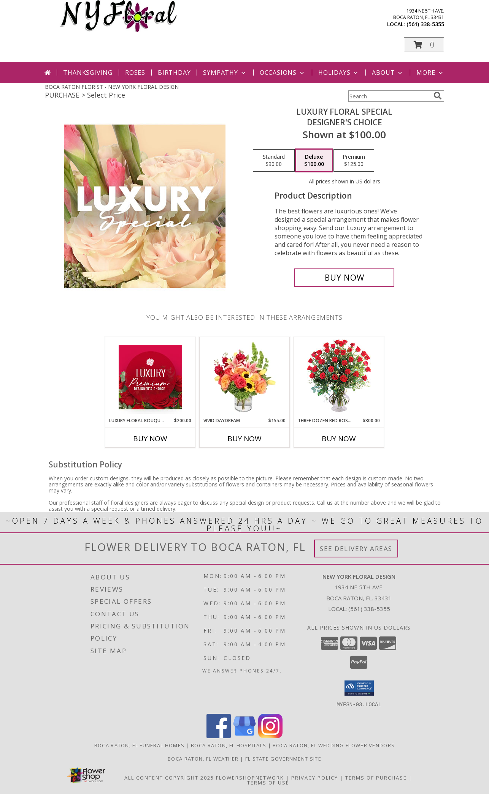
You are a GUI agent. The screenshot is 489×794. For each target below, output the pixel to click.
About (388, 72)
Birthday (174, 72)
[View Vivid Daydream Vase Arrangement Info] (244, 377)
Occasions (283, 72)
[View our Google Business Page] (244, 735)
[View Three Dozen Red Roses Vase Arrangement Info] (339, 377)
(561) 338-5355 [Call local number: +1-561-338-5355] (425, 24)
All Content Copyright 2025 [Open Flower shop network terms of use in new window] (169, 777)
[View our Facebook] (218, 735)
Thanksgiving (88, 72)
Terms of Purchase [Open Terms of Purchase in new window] (376, 777)
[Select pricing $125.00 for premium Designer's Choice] (354, 161)
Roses (135, 72)
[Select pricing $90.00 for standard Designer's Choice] (273, 161)
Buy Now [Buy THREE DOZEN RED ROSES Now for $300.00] (339, 439)
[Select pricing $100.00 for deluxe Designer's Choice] (314, 161)
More (430, 72)
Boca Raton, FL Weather (203, 758)
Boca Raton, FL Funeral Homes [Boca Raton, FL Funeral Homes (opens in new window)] (139, 745)
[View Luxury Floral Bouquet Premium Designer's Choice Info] (150, 377)
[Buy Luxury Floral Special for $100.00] (344, 277)
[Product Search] (389, 96)
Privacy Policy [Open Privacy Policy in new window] (314, 777)
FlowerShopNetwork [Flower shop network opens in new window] (250, 777)
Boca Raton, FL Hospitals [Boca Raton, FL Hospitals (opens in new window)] (228, 745)
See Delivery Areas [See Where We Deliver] (356, 548)
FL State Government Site (283, 758)
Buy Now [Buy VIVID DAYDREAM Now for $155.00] (244, 439)
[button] (424, 44)
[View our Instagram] (270, 735)
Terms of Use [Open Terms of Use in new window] (268, 782)
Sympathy (225, 72)
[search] (438, 96)
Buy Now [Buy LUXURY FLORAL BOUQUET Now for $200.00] (150, 439)
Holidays (338, 72)
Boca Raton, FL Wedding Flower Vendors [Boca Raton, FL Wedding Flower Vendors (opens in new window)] (334, 745)
